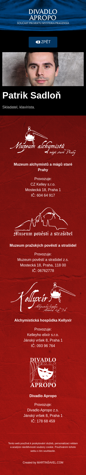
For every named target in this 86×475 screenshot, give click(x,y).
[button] (43, 42)
